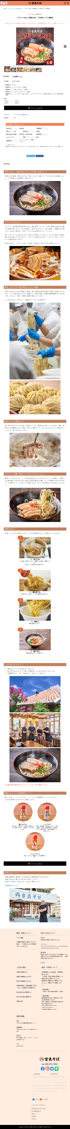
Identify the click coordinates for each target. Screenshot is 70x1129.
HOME (5, 8)
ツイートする (31, 156)
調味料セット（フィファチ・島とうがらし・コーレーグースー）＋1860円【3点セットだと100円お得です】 (35, 94)
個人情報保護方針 (36, 1111)
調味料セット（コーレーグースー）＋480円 (18, 91)
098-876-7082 (20, 1046)
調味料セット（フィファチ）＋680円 (16, 87)
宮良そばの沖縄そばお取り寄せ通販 (33, 1126)
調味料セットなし (11, 85)
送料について (35, 1113)
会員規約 (33, 1116)
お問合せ (33, 1118)
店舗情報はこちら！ (12, 885)
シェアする (39, 156)
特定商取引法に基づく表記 (38, 1108)
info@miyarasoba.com (47, 1007)
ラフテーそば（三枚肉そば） (15, 8)
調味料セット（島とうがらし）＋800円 (17, 89)
